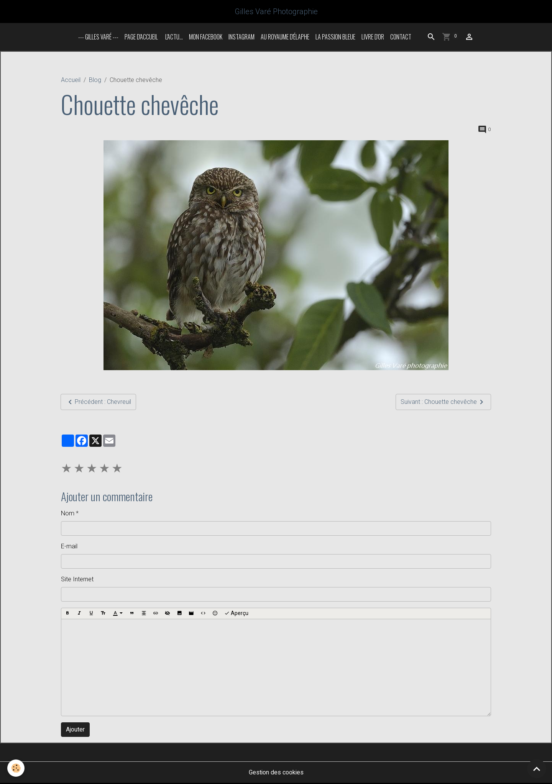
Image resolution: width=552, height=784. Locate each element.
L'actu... (173, 37)
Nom (67, 514)
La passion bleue (335, 37)
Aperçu (236, 614)
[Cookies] (16, 768)
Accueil (70, 80)
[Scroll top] (536, 768)
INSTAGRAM (241, 37)
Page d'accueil (141, 37)
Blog (95, 80)
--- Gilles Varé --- (98, 37)
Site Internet (77, 580)
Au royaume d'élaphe (285, 37)
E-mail (69, 547)
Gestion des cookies (276, 773)
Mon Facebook (205, 37)
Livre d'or (372, 37)
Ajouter (75, 730)
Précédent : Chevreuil (98, 402)
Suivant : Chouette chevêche (443, 402)
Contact (400, 37)
